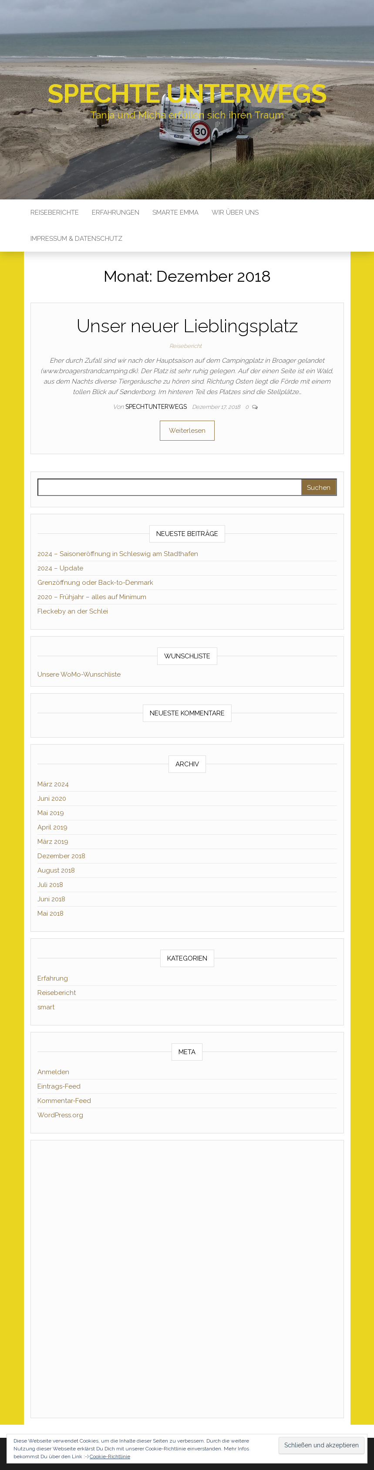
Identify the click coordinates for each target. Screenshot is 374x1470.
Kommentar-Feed (64, 1101)
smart (45, 1007)
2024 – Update (60, 568)
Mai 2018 (50, 913)
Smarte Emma (175, 212)
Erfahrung (52, 978)
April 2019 (52, 827)
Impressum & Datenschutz (76, 239)
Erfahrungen (115, 212)
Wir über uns (235, 212)
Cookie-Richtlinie (110, 1456)
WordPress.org (60, 1115)
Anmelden (53, 1072)
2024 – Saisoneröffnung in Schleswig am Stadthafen (117, 554)
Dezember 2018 (61, 856)
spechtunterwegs (157, 406)
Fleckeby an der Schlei (72, 611)
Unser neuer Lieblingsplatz (187, 326)
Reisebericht (185, 346)
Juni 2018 (51, 899)
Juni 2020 (51, 798)
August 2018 (56, 870)
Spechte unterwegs (187, 93)
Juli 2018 (50, 885)
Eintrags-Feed (59, 1086)
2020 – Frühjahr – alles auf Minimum (91, 597)
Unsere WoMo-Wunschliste (79, 674)
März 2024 (53, 784)
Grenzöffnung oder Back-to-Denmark (95, 583)
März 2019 (52, 842)
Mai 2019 (50, 813)
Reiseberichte (54, 212)
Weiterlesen (187, 431)
